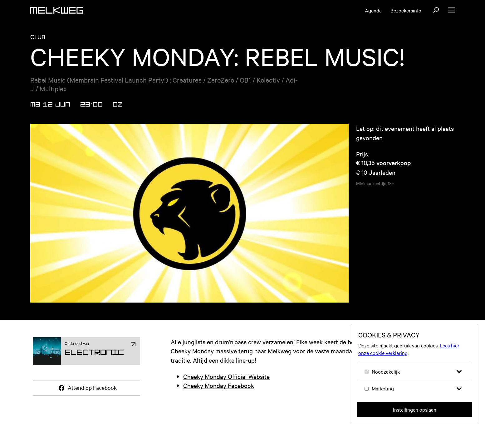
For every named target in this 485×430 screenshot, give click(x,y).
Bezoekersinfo (405, 10)
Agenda (373, 10)
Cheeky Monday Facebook (218, 385)
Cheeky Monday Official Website (226, 376)
